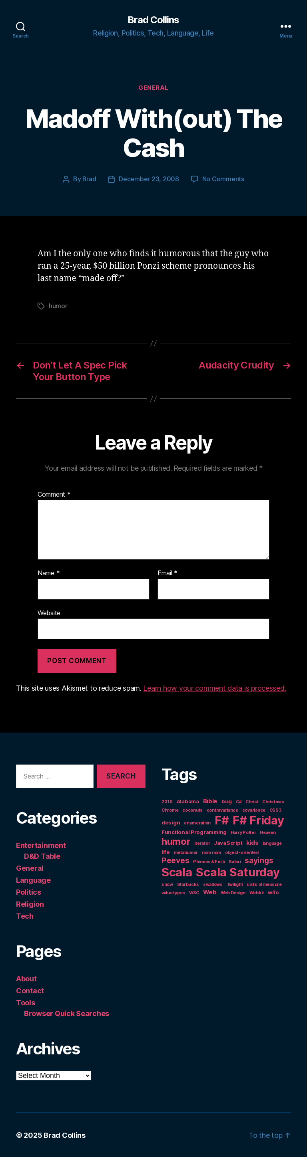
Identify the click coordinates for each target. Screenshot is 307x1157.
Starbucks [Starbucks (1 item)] (188, 883)
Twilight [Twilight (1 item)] (235, 883)
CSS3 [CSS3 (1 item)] (275, 809)
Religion (30, 903)
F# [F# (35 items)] (222, 819)
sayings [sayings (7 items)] (259, 859)
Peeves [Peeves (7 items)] (175, 859)
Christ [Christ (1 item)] (251, 801)
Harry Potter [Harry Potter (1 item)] (243, 831)
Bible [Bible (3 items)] (210, 800)
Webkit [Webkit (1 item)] (256, 892)
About (26, 978)
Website (49, 612)
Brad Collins (153, 20)
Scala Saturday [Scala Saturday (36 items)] (237, 871)
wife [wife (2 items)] (273, 891)
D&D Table (42, 855)
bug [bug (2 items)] (226, 800)
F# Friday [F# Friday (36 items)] (258, 819)
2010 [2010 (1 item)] (167, 801)
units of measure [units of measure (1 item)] (264, 883)
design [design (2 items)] (170, 821)
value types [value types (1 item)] (173, 892)
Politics (28, 891)
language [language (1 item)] (272, 842)
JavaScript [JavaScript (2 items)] (228, 842)
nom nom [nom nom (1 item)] (211, 851)
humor (58, 305)
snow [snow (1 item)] (167, 883)
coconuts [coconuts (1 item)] (192, 809)
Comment (54, 493)
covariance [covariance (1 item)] (253, 809)
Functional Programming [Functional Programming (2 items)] (194, 831)
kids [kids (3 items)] (252, 842)
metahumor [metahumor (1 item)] (186, 851)
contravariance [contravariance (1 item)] (222, 809)
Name (49, 572)
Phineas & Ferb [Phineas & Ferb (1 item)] (209, 861)
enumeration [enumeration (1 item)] (197, 822)
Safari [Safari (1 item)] (235, 861)
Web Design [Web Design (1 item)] (233, 892)
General (153, 87)
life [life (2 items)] (165, 851)
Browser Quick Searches (66, 1012)
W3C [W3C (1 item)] (194, 892)
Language (33, 879)
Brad (89, 179)
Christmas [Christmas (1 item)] (273, 801)
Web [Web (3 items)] (210, 891)
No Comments (223, 179)
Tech (25, 915)
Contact (30, 990)
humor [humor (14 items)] (176, 840)
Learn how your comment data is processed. (214, 687)
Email (167, 572)
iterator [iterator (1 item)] (202, 842)
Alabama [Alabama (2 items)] (188, 800)
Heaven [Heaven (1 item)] (267, 831)
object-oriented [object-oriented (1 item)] (242, 851)
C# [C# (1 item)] (238, 801)
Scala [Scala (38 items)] (176, 871)
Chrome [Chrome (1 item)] (169, 809)
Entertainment (41, 844)
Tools (25, 1002)
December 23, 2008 (149, 179)
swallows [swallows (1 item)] (213, 883)
